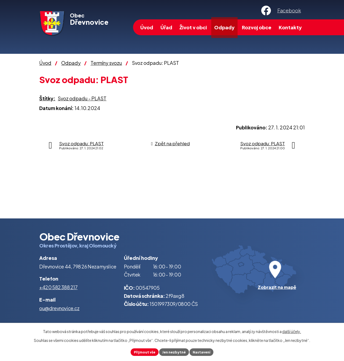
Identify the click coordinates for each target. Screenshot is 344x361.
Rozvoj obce (256, 27)
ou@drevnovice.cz (59, 308)
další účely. (291, 330)
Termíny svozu (106, 63)
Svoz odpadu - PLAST (82, 98)
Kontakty (290, 27)
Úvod (146, 27)
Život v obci (193, 27)
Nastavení (205, 351)
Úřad (166, 27)
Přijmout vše (141, 351)
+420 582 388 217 (58, 287)
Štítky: (47, 98)
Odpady (224, 27)
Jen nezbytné (174, 351)
